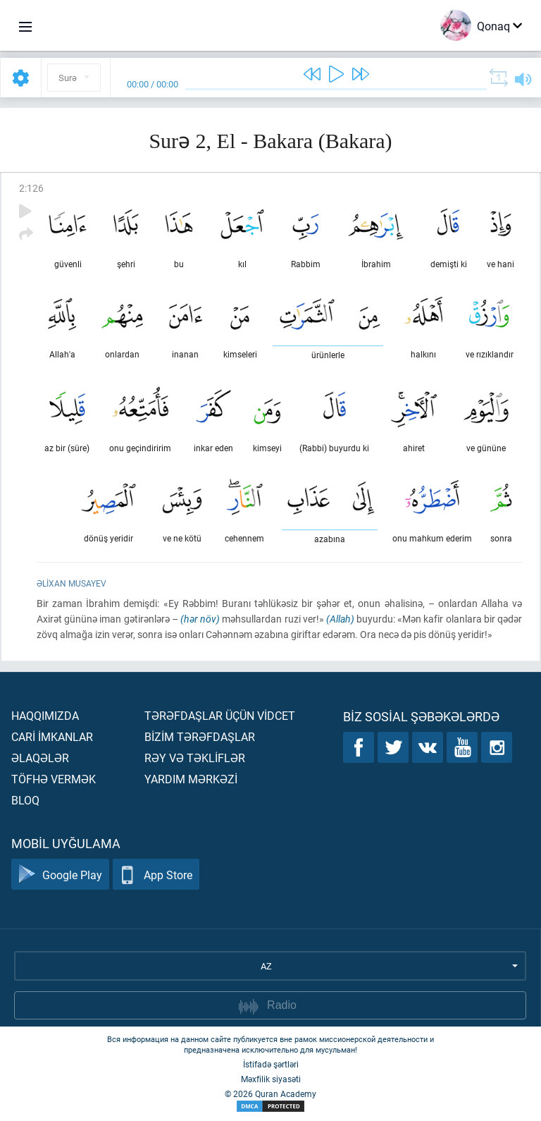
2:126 (31, 188)
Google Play (60, 875)
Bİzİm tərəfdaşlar (199, 736)
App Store (156, 875)
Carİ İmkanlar (52, 736)
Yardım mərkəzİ (190, 778)
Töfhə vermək (53, 778)
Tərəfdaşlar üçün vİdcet (219, 715)
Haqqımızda (45, 715)
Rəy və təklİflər (194, 757)
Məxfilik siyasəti (271, 1078)
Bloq (25, 799)
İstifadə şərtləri (271, 1064)
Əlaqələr (40, 757)
